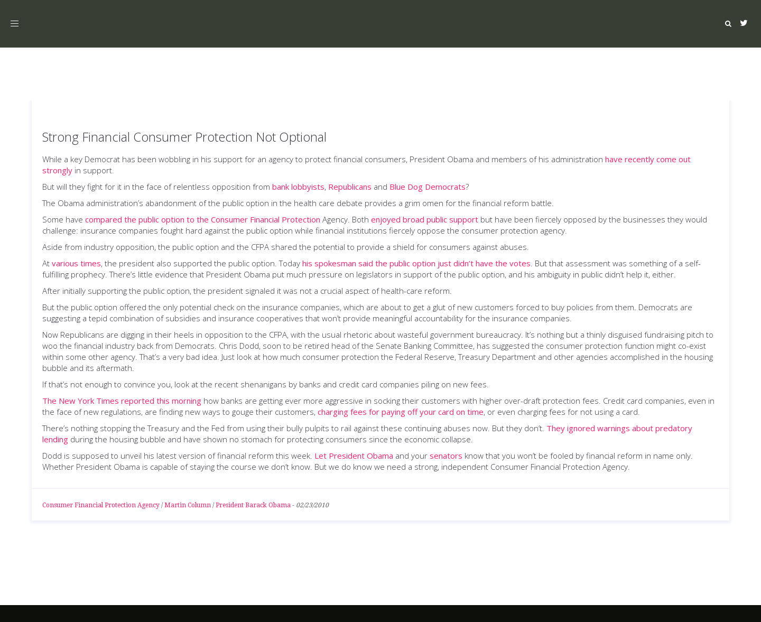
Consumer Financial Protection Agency (101, 505)
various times (76, 263)
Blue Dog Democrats (427, 186)
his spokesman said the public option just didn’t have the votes (416, 263)
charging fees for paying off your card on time (401, 411)
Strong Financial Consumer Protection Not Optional (184, 136)
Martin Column (187, 505)
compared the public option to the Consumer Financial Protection (202, 219)
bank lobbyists (298, 186)
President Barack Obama (253, 505)
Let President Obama (353, 455)
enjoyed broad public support (424, 219)
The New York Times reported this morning (121, 400)
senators (446, 455)
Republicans (350, 186)
